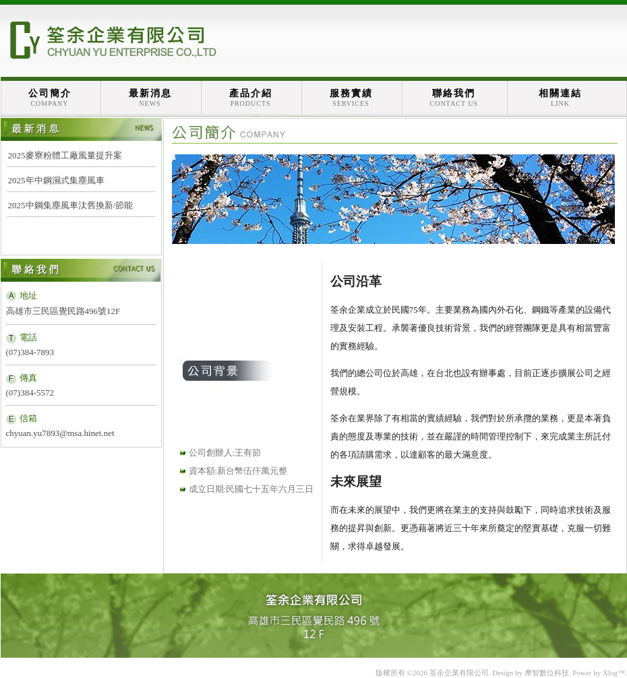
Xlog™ (614, 673)
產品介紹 (250, 97)
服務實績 (351, 97)
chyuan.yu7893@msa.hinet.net (60, 433)
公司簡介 (49, 97)
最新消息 (150, 97)
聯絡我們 (454, 97)
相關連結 (560, 97)
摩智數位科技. (548, 673)
